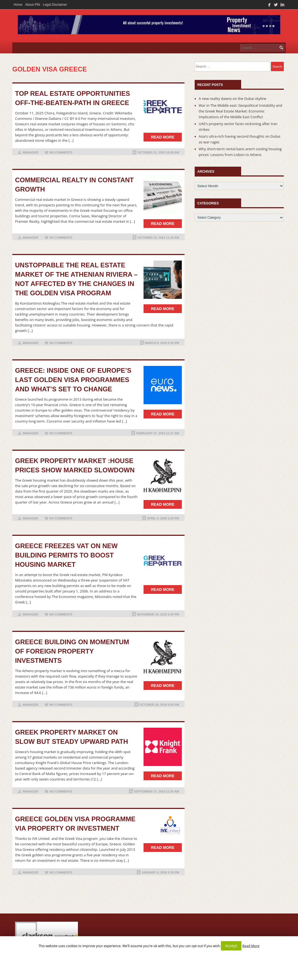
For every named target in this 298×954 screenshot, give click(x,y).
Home (18, 5)
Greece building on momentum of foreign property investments (72, 651)
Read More (250, 946)
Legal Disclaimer (55, 5)
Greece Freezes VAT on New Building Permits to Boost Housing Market (66, 555)
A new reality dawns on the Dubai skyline (232, 98)
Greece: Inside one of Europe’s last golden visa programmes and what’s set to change (73, 380)
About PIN (32, 5)
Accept (231, 945)
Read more (162, 137)
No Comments (60, 152)
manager (30, 152)
